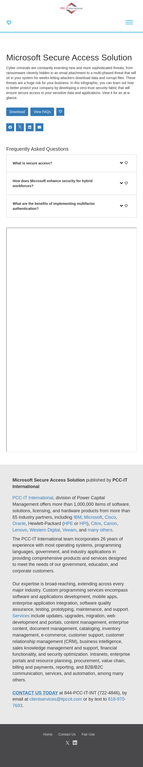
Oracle (19, 523)
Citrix (96, 523)
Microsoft (93, 517)
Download (17, 112)
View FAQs (42, 112)
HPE (68, 523)
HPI (83, 523)
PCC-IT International (32, 497)
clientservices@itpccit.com (55, 699)
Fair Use (88, 734)
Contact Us (67, 734)
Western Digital (45, 529)
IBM (77, 517)
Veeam (69, 529)
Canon (110, 523)
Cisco (110, 517)
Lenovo (19, 529)
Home (47, 734)
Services (21, 615)
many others (100, 529)
